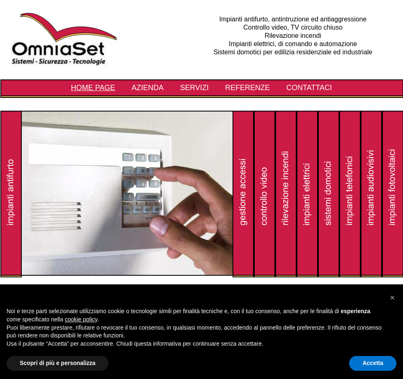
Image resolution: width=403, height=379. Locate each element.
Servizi (194, 88)
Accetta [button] (372, 363)
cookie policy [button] (81, 319)
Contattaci (309, 88)
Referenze (247, 88)
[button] (392, 297)
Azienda (147, 88)
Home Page (93, 88)
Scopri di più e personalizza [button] (57, 363)
